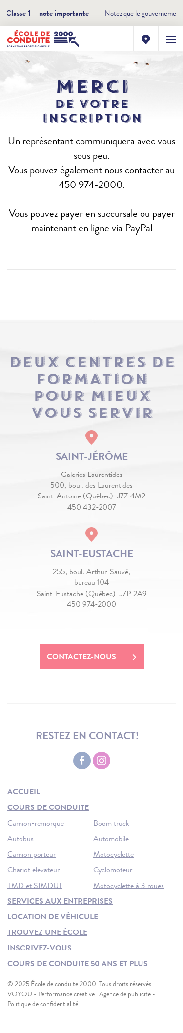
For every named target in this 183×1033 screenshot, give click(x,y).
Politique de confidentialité (42, 1004)
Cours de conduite (48, 807)
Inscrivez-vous (39, 947)
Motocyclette (113, 854)
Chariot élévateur (33, 869)
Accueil (23, 791)
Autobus (20, 838)
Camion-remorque (35, 822)
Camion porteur (31, 854)
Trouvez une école (47, 932)
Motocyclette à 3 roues (128, 885)
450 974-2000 (91, 604)
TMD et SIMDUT (34, 885)
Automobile (111, 838)
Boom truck (111, 822)
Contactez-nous (92, 656)
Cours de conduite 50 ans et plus (77, 963)
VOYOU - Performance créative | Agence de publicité (79, 994)
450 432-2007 (91, 507)
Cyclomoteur (112, 869)
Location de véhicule (52, 916)
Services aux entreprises (60, 901)
